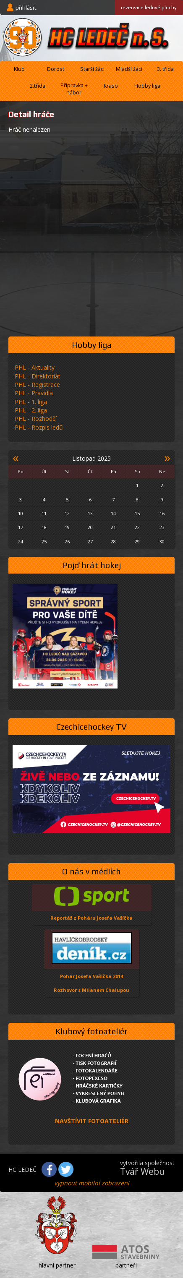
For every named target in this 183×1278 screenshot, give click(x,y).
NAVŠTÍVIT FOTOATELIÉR (91, 1121)
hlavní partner (57, 1265)
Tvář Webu (142, 1171)
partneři (126, 1265)
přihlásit (26, 7)
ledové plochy (149, 7)
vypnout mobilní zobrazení (91, 1183)
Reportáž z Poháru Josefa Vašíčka (91, 918)
